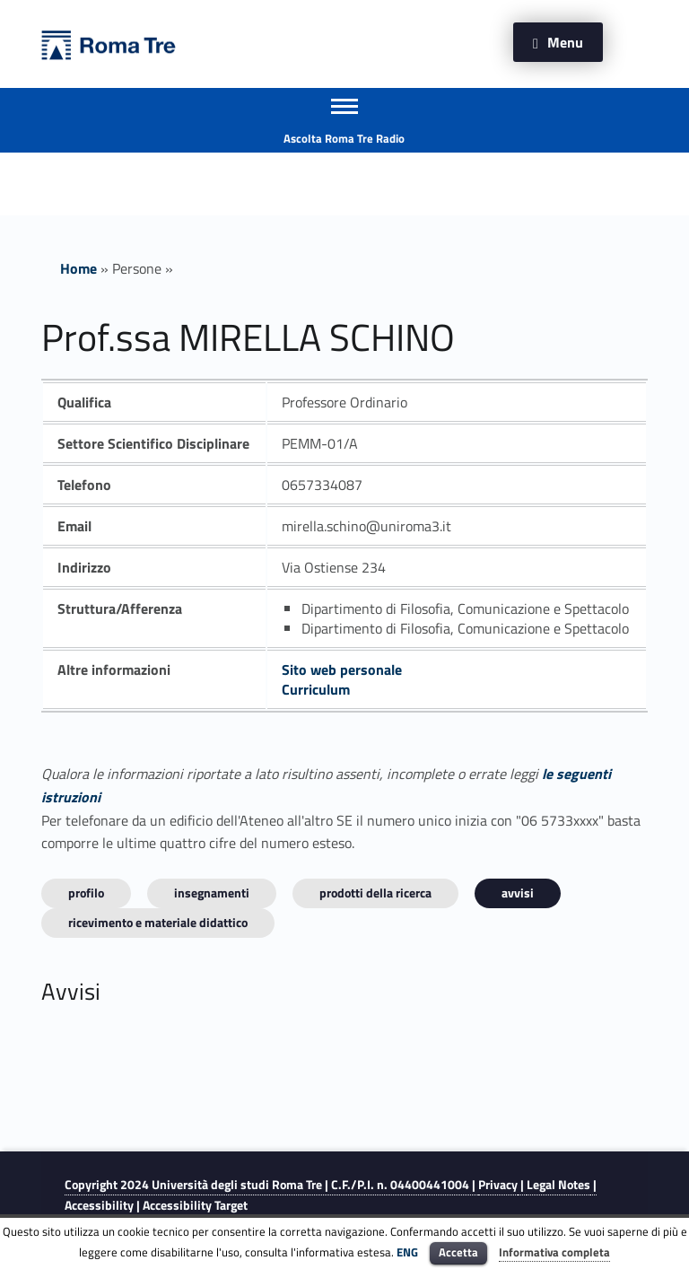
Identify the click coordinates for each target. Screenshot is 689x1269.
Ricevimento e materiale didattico (158, 922)
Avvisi (517, 892)
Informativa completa (554, 1252)
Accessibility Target (195, 1205)
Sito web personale (342, 669)
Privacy (498, 1185)
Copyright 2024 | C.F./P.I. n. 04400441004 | (271, 1185)
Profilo (86, 892)
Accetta (458, 1252)
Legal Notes (558, 1185)
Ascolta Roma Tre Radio (344, 138)
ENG (407, 1252)
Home (78, 268)
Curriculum (316, 689)
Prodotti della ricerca (375, 892)
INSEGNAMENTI (211, 892)
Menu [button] (565, 42)
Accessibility (99, 1205)
